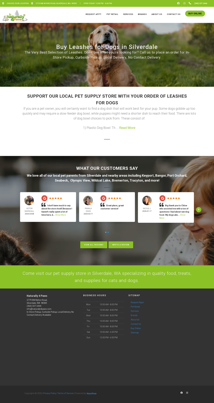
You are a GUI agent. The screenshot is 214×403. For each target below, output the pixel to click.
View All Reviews (93, 245)
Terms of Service (66, 393)
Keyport (148, 175)
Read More (127, 128)
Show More (60, 215)
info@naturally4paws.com (39, 309)
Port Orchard (176, 175)
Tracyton (136, 180)
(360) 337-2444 (34, 306)
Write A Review (120, 245)
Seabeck (61, 180)
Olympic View (80, 180)
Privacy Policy (49, 393)
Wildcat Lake (100, 180)
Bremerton (120, 180)
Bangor (160, 175)
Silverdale (94, 175)
